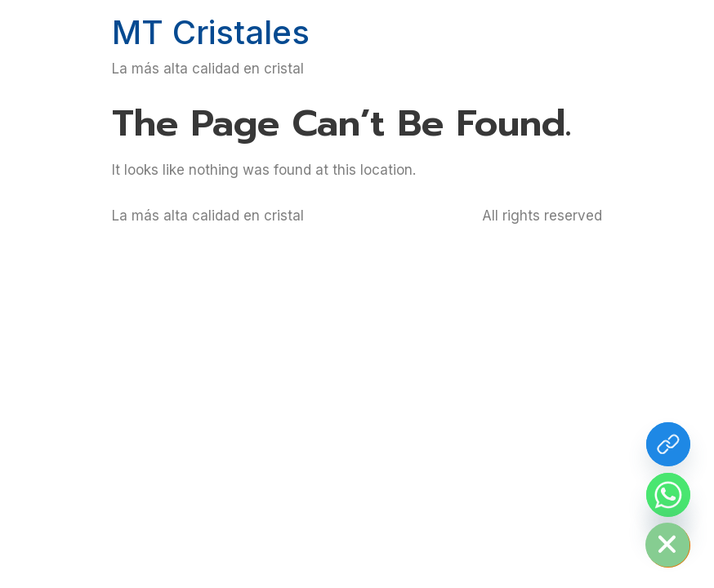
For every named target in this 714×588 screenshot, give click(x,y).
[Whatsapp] (668, 495)
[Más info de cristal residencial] (668, 444)
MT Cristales (211, 32)
